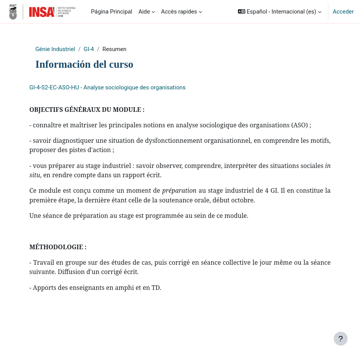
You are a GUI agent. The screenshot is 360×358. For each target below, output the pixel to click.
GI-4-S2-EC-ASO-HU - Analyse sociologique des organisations (107, 87)
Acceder (343, 11)
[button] (279, 11)
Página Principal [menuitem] (111, 11)
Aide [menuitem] (144, 11)
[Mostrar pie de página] (341, 339)
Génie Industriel (55, 49)
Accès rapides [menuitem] (179, 11)
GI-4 (89, 49)
